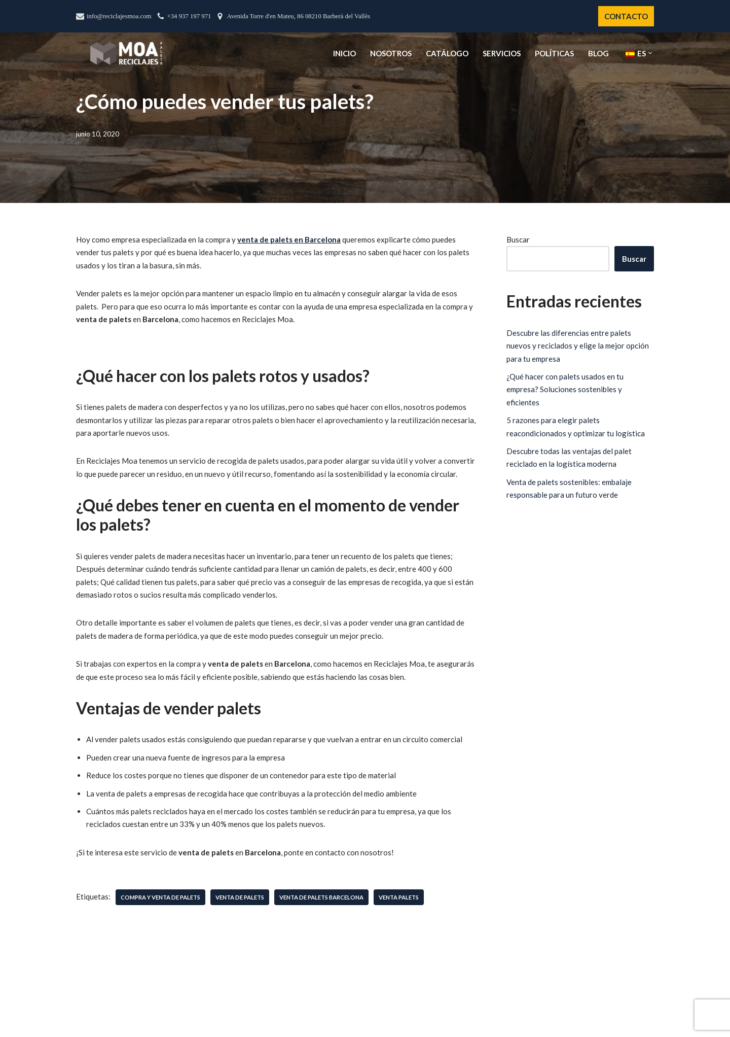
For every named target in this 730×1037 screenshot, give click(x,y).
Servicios (502, 53)
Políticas (554, 53)
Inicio (344, 53)
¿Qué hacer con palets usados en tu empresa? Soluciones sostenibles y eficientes (565, 389)
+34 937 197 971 (189, 16)
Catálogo (447, 53)
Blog (598, 53)
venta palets (399, 898)
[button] (650, 53)
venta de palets (239, 898)
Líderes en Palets (303, 1031)
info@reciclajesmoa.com (119, 16)
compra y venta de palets (160, 898)
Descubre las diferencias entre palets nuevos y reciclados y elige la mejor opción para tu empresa (577, 345)
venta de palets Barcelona (321, 898)
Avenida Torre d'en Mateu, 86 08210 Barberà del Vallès (298, 16)
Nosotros (391, 53)
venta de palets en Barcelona (289, 239)
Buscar (518, 239)
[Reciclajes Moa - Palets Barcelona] (126, 53)
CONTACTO (626, 16)
